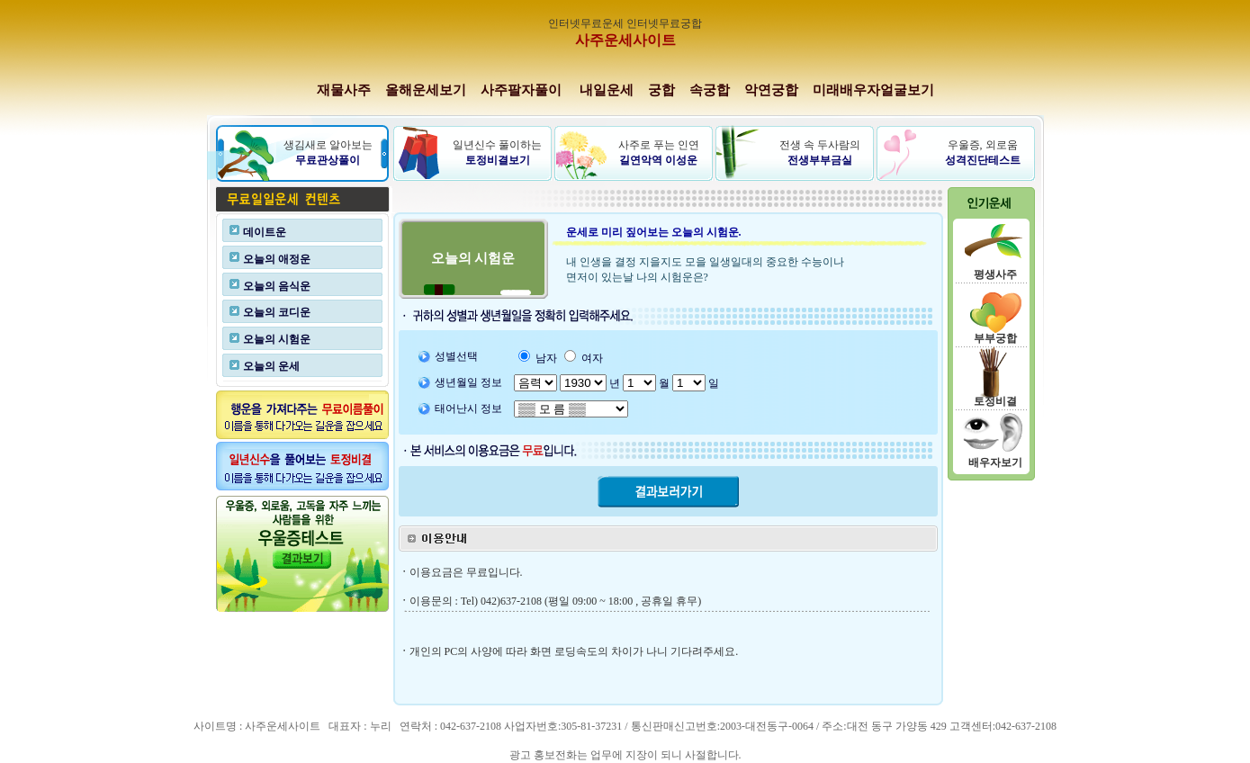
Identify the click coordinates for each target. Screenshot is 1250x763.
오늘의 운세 (271, 366)
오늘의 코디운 (276, 312)
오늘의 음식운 (276, 286)
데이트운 (264, 232)
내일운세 (607, 90)
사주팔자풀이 (521, 90)
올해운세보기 (425, 90)
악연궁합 (771, 90)
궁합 (661, 90)
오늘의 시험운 (276, 339)
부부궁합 (995, 338)
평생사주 (995, 274)
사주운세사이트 (625, 40)
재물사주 (344, 90)
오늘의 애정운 (276, 259)
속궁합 (709, 90)
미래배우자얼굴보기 (873, 90)
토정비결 (995, 401)
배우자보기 (995, 462)
